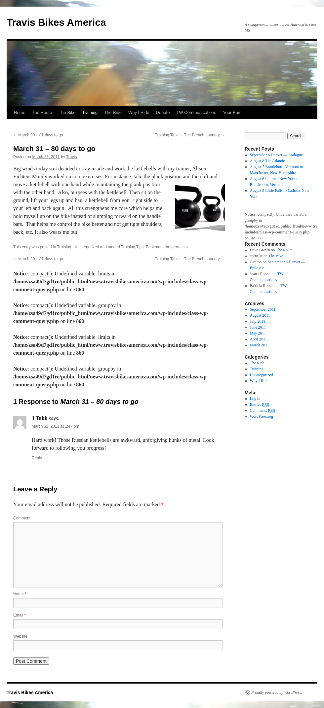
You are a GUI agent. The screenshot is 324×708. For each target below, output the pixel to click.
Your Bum (232, 112)
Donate (163, 112)
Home (19, 112)
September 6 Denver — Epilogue (276, 155)
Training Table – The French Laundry (190, 135)
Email (19, 615)
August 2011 (260, 315)
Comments (262, 410)
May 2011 (258, 333)
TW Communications (196, 112)
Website (20, 636)
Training (90, 112)
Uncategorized (86, 247)
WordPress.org (261, 416)
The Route (42, 112)
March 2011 (259, 345)
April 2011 (258, 339)
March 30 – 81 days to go (38, 135)
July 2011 (257, 321)
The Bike (67, 112)
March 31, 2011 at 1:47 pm (55, 426)
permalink (179, 247)
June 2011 (258, 327)
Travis (71, 157)
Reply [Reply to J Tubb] (37, 458)
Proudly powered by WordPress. (276, 692)
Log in (255, 398)
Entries (259, 404)
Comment (21, 518)
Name (19, 594)
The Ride (113, 112)
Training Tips (132, 247)
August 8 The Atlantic (267, 161)
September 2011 (263, 309)
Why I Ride (138, 112)
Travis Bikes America (56, 22)
